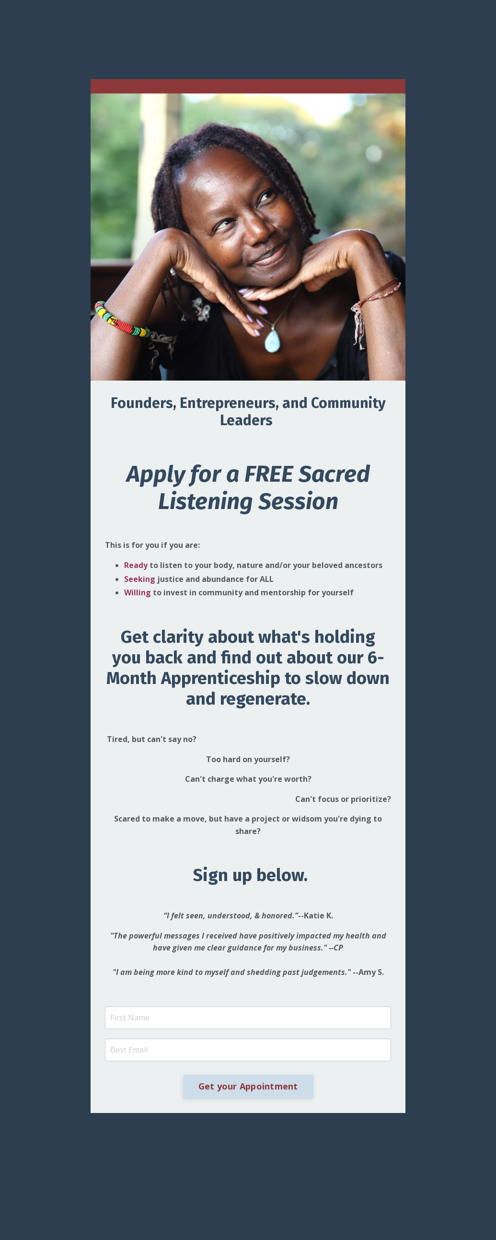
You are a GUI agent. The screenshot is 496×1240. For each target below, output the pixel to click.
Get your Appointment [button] (248, 1086)
